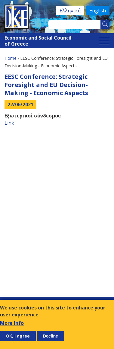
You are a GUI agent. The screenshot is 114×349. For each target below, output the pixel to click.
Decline (50, 336)
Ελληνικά (70, 10)
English (97, 10)
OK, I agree (18, 336)
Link (9, 123)
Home (11, 58)
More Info (12, 323)
